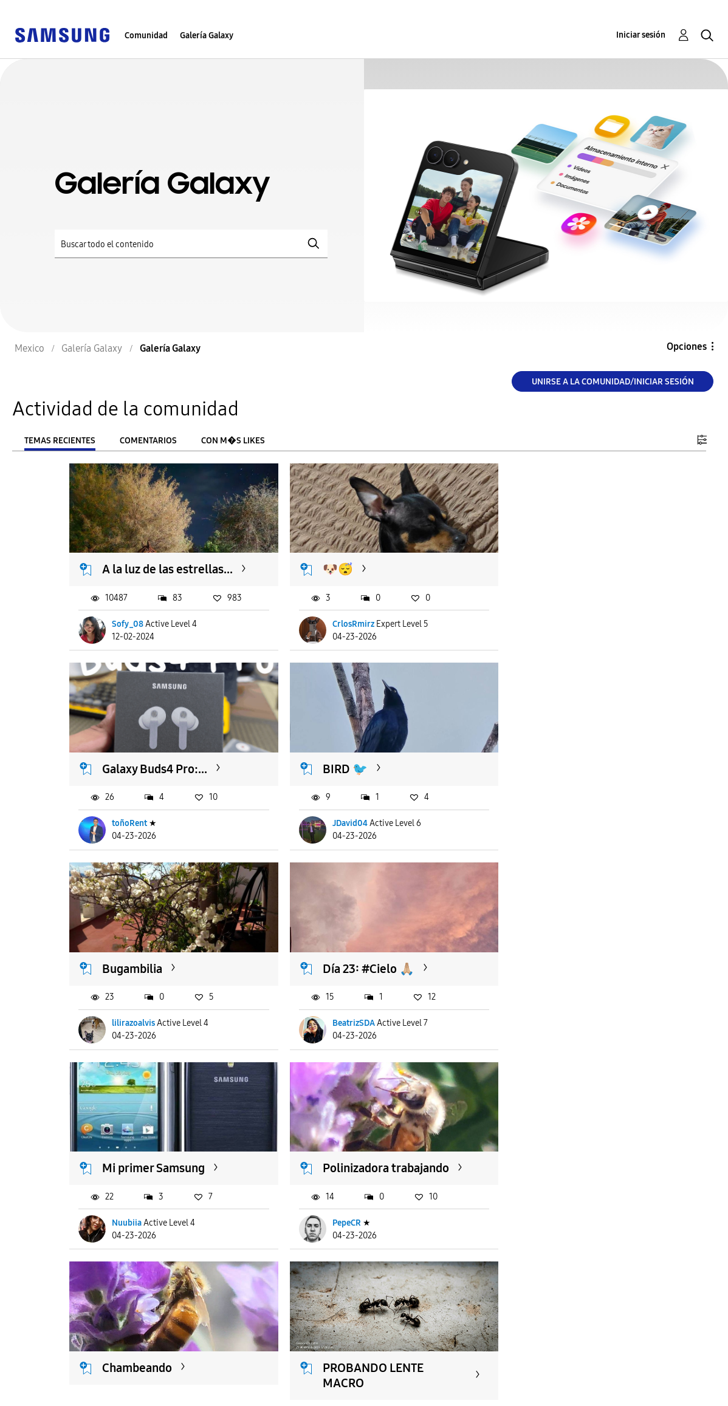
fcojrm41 (129, 1234)
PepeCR (327, 1028)
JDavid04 (130, 821)
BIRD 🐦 (125, 767)
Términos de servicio (271, 1372)
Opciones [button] (687, 346)
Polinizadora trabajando (336, 965)
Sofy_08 (128, 631)
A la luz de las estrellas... (138, 568)
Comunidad (146, 35)
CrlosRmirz (334, 631)
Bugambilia (333, 767)
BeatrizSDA (534, 821)
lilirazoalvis (334, 821)
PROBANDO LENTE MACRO (153, 1172)
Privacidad (43, 1391)
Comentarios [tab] (148, 440)
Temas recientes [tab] (59, 440)
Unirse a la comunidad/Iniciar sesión (613, 382)
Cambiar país (457, 1381)
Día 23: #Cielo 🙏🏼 (550, 767)
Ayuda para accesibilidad (77, 1372)
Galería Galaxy (206, 35)
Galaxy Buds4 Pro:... (556, 560)
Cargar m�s (110, 1308)
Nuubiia (127, 1028)
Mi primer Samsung (154, 957)
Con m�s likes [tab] (233, 440)
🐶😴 (318, 560)
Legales (240, 1391)
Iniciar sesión (640, 35)
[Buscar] (191, 244)
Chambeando (539, 957)
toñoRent (531, 631)
